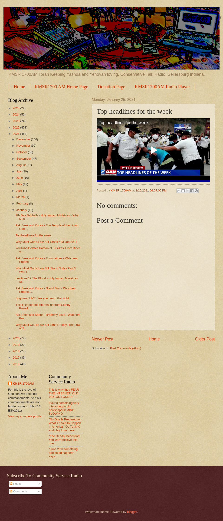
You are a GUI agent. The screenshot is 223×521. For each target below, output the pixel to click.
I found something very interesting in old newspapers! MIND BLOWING (64, 408)
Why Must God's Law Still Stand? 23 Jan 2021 (46, 242)
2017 (16, 357)
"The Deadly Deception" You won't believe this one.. (65, 439)
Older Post (205, 339)
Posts (15, 483)
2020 (16, 338)
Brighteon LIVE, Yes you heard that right (42, 298)
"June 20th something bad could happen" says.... (63, 452)
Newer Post (102, 339)
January (22, 210)
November (23, 145)
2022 (16, 127)
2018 (16, 351)
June (20, 177)
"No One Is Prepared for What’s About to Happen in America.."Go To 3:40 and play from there (65, 425)
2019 (16, 344)
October (22, 152)
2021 (16, 133)
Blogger (132, 512)
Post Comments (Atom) (125, 348)
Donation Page (111, 86)
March (20, 197)
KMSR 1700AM (23, 383)
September (24, 158)
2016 (16, 364)
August (21, 165)
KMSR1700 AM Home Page (61, 86)
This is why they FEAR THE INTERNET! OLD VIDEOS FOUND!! (64, 393)
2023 (16, 121)
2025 (16, 108)
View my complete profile (24, 416)
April (19, 190)
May (19, 184)
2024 (16, 114)
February (22, 203)
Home (19, 86)
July (19, 171)
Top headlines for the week (123, 122)
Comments (19, 491)
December (23, 139)
